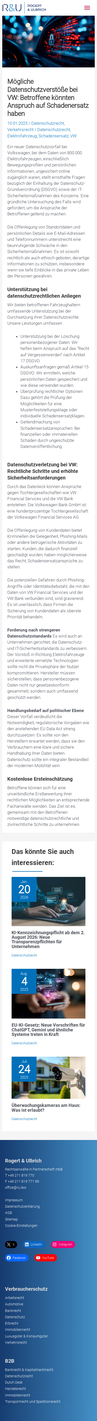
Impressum (14, 1200)
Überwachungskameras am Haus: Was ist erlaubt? (46, 1107)
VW (73, 135)
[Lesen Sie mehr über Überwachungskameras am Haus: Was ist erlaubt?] (48, 1077)
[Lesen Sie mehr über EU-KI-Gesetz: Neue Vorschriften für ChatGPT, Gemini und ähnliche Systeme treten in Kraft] (48, 993)
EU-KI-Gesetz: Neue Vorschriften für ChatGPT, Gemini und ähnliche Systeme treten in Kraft (48, 1029)
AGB (8, 1213)
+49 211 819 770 (21, 1175)
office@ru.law (15, 1187)
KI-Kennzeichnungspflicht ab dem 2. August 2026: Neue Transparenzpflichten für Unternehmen (48, 939)
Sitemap (11, 1219)
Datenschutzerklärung (22, 1206)
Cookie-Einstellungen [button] (21, 1226)
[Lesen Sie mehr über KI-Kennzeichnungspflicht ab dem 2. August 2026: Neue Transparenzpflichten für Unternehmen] (48, 901)
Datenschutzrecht (47, 123)
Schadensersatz (54, 135)
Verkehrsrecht (20, 129)
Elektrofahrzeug (22, 135)
